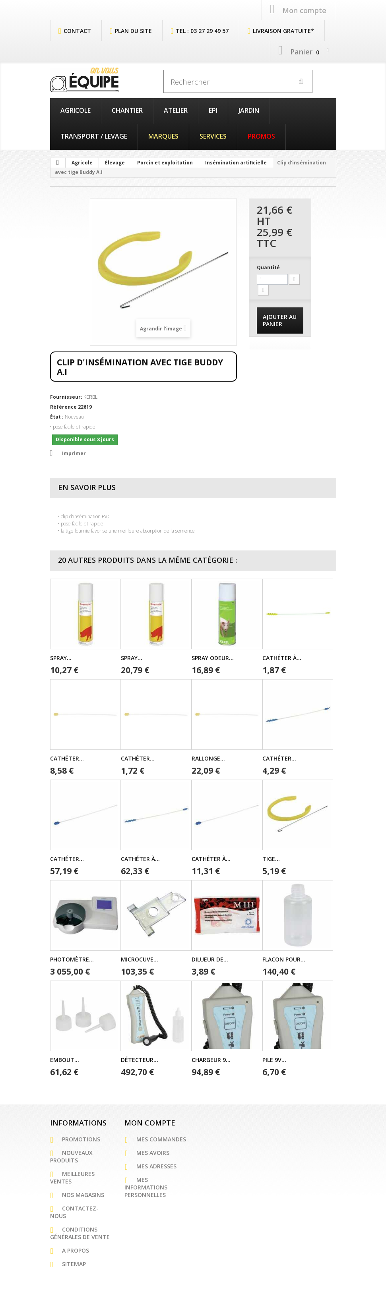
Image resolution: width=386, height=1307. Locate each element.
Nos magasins (83, 1193)
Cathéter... (67, 757)
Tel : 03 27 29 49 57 (202, 29)
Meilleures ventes (72, 1176)
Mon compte (149, 1121)
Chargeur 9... (211, 1058)
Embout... (64, 1058)
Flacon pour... (283, 958)
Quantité (268, 266)
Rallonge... (208, 757)
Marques (163, 135)
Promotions (81, 1138)
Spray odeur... (213, 656)
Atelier (176, 109)
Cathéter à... (281, 656)
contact (77, 29)
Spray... (61, 656)
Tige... (271, 857)
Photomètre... (72, 958)
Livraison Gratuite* (283, 29)
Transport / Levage (93, 135)
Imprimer (74, 452)
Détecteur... (139, 1058)
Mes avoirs (152, 1151)
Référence (63, 405)
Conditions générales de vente (80, 1231)
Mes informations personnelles (145, 1186)
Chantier (127, 109)
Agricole (75, 109)
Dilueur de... (210, 958)
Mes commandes (161, 1138)
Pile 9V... (274, 1058)
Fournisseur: (66, 395)
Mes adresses (156, 1165)
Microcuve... (139, 958)
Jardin (249, 109)
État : (57, 415)
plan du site (133, 29)
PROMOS (261, 135)
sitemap (74, 1262)
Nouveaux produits (71, 1155)
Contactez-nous (74, 1210)
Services (213, 135)
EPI (213, 109)
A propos (75, 1249)
